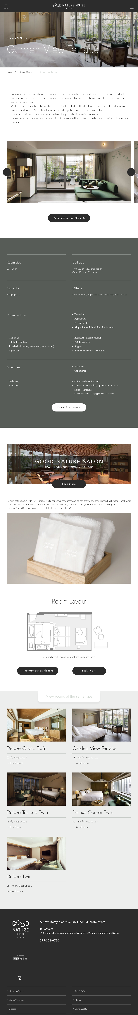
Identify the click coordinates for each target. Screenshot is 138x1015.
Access (12, 1008)
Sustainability (81, 1008)
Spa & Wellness (16, 1000)
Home (9, 72)
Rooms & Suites (25, 72)
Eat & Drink (80, 991)
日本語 (23, 958)
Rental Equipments (69, 407)
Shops (78, 1000)
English (17, 958)
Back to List (89, 670)
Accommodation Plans (68, 218)
